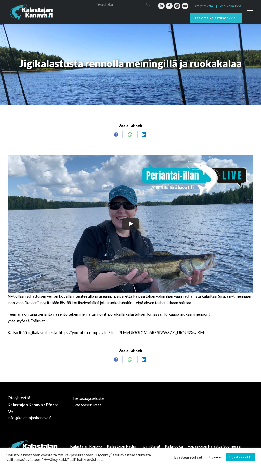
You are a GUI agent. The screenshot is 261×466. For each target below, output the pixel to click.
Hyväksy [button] (215, 457)
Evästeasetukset (86, 404)
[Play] (130, 224)
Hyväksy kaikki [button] (240, 457)
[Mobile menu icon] (250, 12)
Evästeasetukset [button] (188, 457)
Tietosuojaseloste (88, 398)
